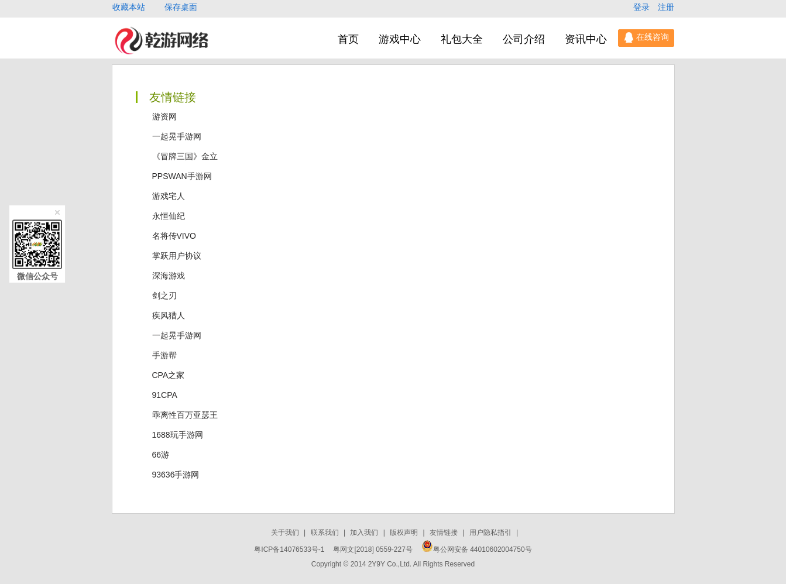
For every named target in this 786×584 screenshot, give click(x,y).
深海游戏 (168, 275)
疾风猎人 (168, 315)
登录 (642, 7)
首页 (348, 39)
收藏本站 (129, 7)
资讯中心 (586, 39)
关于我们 (286, 532)
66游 (161, 454)
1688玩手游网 (177, 434)
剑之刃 (164, 295)
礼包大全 (462, 39)
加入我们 (365, 532)
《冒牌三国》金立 (185, 156)
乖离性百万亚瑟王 (185, 415)
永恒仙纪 (168, 216)
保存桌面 (180, 7)
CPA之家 (168, 375)
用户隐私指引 (491, 532)
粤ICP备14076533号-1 (289, 549)
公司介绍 (524, 39)
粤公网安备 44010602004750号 (476, 549)
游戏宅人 (168, 196)
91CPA (164, 395)
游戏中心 (400, 39)
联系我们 (326, 532)
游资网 (164, 116)
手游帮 (164, 355)
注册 (666, 7)
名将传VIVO (174, 236)
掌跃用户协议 (176, 255)
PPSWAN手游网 (182, 176)
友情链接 (444, 532)
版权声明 (405, 532)
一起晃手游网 (176, 136)
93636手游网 (176, 474)
